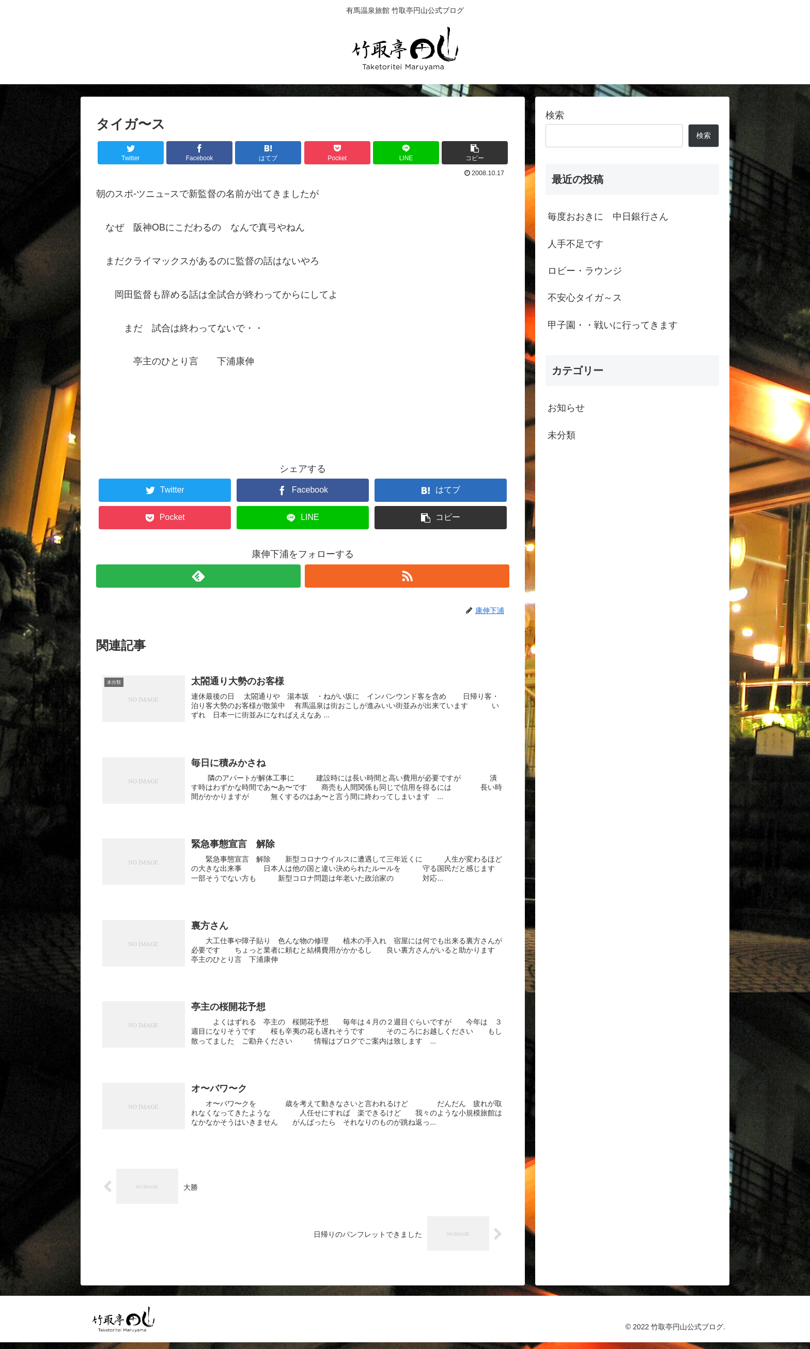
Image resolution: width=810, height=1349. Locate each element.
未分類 (561, 435)
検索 (555, 115)
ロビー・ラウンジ (585, 271)
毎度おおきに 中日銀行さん (608, 216)
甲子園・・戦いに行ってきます (613, 325)
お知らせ (566, 408)
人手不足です (575, 244)
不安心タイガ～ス (585, 298)
